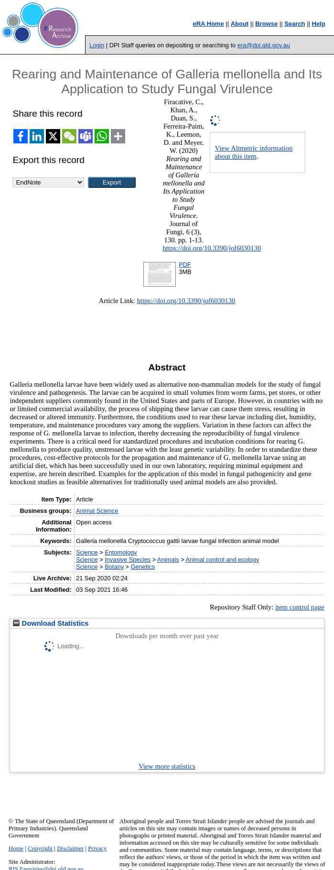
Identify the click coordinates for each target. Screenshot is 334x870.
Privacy (97, 848)
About (240, 23)
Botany (114, 566)
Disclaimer (70, 848)
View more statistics (167, 766)
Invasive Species (128, 559)
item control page (299, 607)
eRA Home (208, 23)
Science (87, 552)
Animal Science (97, 510)
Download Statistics (50, 623)
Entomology (121, 552)
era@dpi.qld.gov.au (263, 45)
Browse (266, 23)
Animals (168, 559)
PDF (185, 264)
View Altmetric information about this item (254, 152)
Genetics (143, 566)
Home (16, 848)
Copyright (40, 848)
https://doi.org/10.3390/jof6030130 (211, 248)
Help (318, 23)
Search (294, 23)
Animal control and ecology (222, 559)
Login (96, 45)
